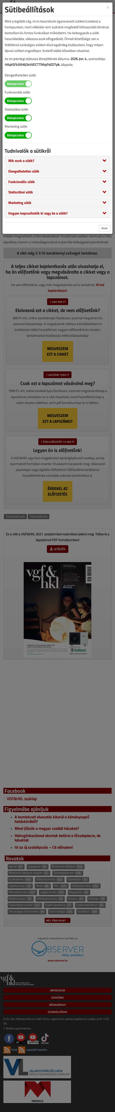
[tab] (57, 160)
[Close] (107, 7)
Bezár (104, 228)
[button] (21, 160)
